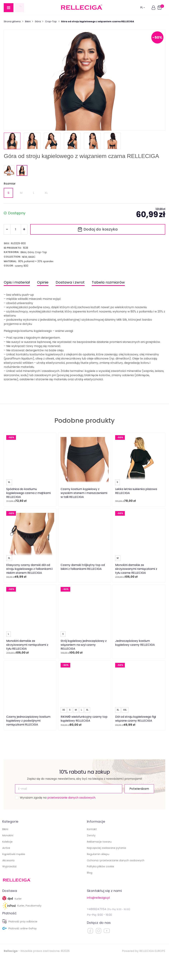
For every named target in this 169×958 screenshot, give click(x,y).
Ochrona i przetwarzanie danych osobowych (115, 860)
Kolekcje (7, 841)
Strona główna (12, 21)
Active (6, 848)
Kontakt (92, 829)
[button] (153, 7)
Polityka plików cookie (100, 866)
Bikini (28, 21)
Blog (89, 872)
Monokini (7, 835)
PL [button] (142, 7)
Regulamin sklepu (98, 854)
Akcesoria (8, 860)
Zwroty (91, 835)
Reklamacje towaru (99, 841)
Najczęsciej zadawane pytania (106, 848)
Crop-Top (51, 21)
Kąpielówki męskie (13, 854)
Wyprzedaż (9, 866)
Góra (38, 21)
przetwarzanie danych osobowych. (71, 797)
